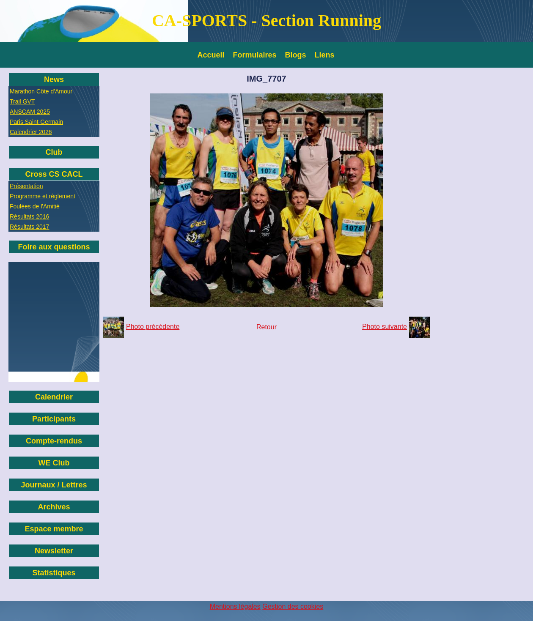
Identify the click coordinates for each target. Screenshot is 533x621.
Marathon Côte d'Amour (41, 91)
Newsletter (54, 551)
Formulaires (255, 55)
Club (54, 152)
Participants (54, 419)
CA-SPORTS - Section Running (266, 20)
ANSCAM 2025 (30, 111)
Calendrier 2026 (31, 132)
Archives (54, 507)
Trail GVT (22, 101)
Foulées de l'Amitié (35, 206)
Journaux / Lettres (54, 485)
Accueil (211, 55)
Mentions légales (235, 606)
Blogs (295, 55)
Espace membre (54, 529)
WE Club (54, 463)
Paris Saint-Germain (36, 121)
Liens (325, 55)
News (54, 79)
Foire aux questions (54, 247)
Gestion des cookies (292, 606)
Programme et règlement (42, 196)
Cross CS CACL (53, 174)
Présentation (26, 186)
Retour (266, 327)
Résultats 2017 (29, 226)
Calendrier (54, 397)
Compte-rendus (54, 441)
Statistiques (53, 573)
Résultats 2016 (29, 216)
